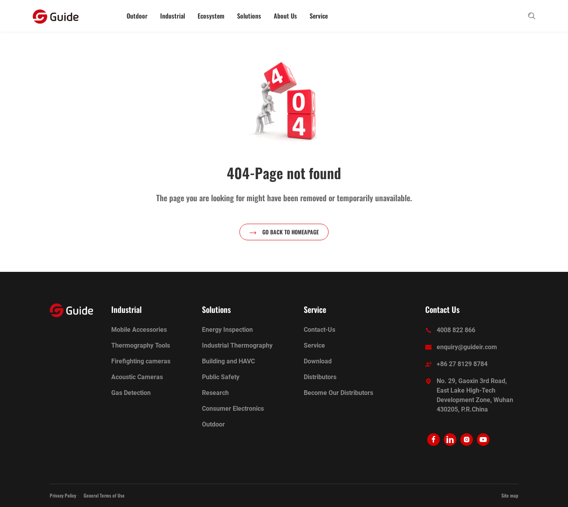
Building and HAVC (228, 361)
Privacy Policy (63, 495)
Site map (509, 495)
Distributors (320, 377)
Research (215, 393)
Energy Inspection (227, 329)
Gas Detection (131, 393)
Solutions (249, 16)
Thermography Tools (140, 345)
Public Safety (220, 377)
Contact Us (442, 309)
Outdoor (137, 16)
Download (318, 361)
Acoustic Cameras (137, 377)
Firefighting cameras (140, 361)
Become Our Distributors (338, 393)
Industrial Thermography (237, 345)
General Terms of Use (104, 495)
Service (319, 16)
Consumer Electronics (233, 408)
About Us (285, 16)
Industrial (172, 16)
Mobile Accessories (139, 329)
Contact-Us (319, 329)
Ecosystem (211, 16)
